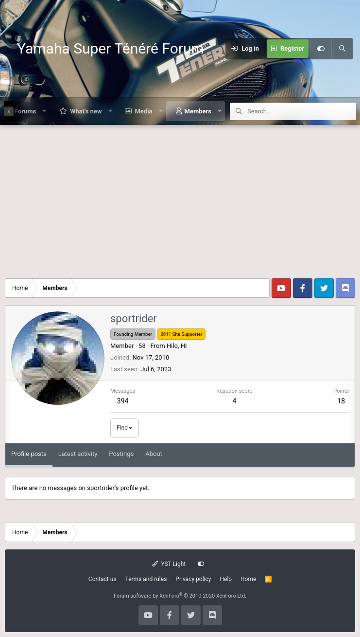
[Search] (342, 48)
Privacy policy (193, 579)
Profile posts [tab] (29, 453)
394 (123, 401)
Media (143, 111)
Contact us (102, 579)
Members (198, 111)
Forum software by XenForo (180, 596)
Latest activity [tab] (78, 453)
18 (341, 401)
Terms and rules (146, 579)
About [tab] (153, 453)
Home (248, 579)
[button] (44, 111)
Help (226, 579)
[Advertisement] (180, 198)
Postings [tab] (121, 453)
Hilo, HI (177, 345)
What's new (86, 111)
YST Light (169, 564)
